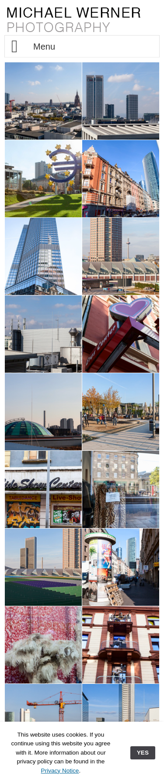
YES (143, 752)
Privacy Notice (60, 770)
